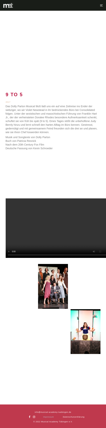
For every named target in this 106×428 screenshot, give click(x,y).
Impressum (48, 417)
